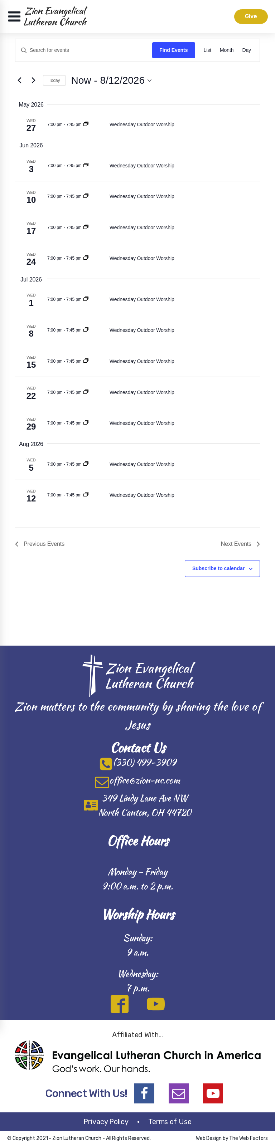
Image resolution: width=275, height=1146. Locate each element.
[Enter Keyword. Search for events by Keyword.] (83, 50)
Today (54, 80)
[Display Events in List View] (207, 50)
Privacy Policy (106, 1121)
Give (251, 16)
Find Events (173, 50)
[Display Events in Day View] (246, 50)
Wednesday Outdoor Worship (142, 124)
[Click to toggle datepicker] (111, 80)
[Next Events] (33, 80)
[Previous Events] (19, 80)
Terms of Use (170, 1121)
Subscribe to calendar (218, 568)
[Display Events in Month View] (226, 50)
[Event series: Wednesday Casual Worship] (85, 124)
